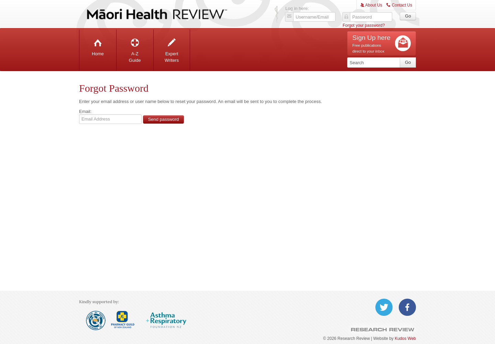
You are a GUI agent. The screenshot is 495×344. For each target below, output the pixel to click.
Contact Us (399, 5)
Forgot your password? (364, 25)
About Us (371, 5)
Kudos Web (405, 338)
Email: (85, 111)
